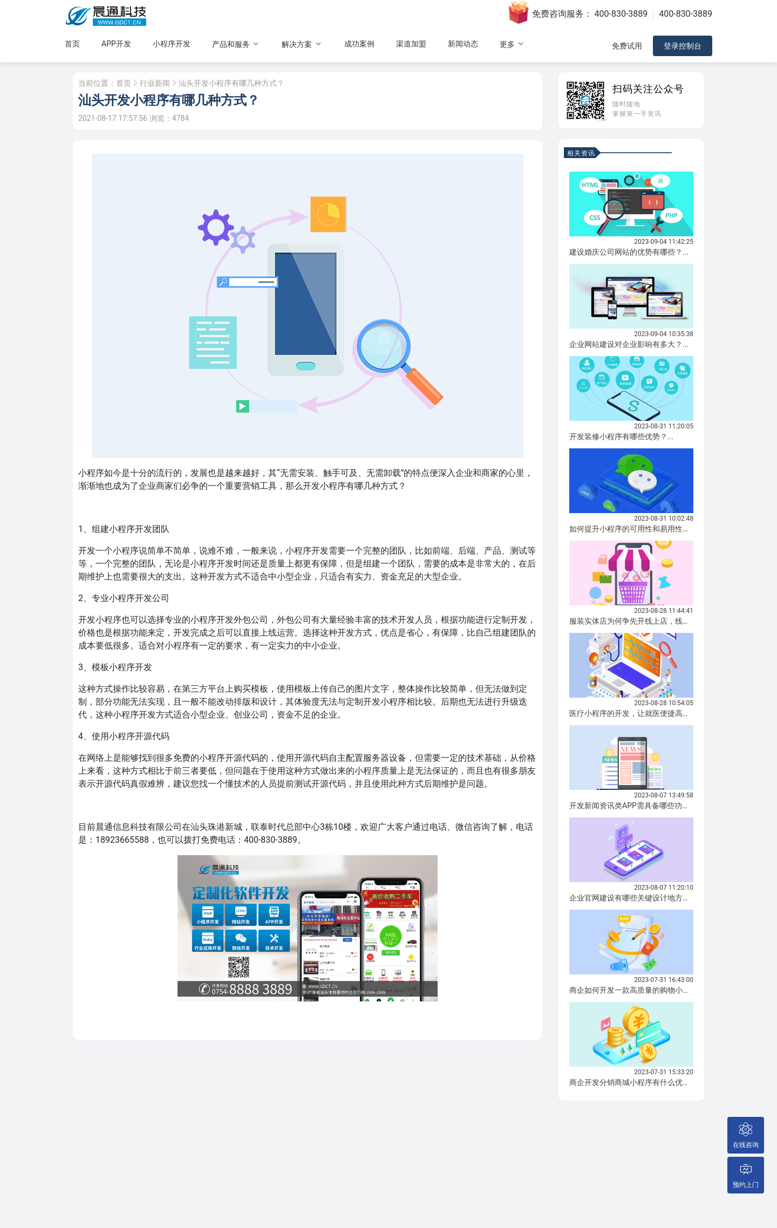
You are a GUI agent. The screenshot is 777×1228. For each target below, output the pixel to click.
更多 (512, 44)
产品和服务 (236, 44)
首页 (72, 43)
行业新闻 (155, 83)
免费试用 (627, 46)
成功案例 (359, 43)
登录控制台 (682, 46)
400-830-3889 (621, 14)
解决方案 (302, 44)
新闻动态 (463, 43)
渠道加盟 (411, 43)
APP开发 (116, 43)
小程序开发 (171, 43)
